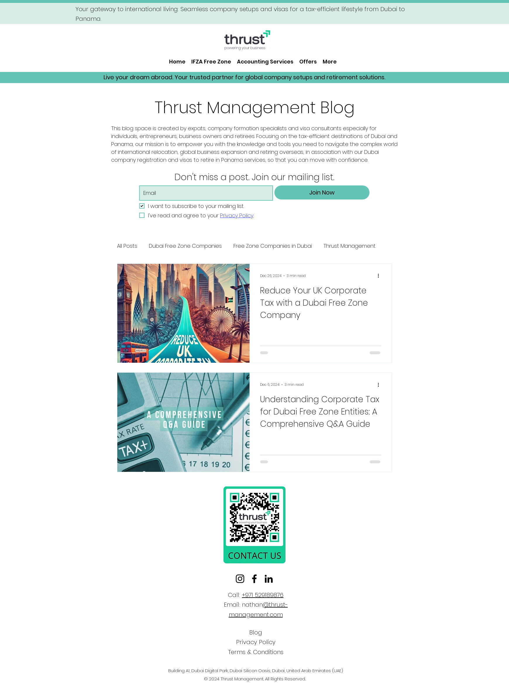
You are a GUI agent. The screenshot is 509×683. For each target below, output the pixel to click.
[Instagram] (240, 578)
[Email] (204, 193)
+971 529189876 (262, 595)
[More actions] (380, 275)
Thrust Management (350, 246)
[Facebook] (254, 578)
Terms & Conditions (255, 652)
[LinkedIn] (268, 578)
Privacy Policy (256, 642)
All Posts (127, 246)
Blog (255, 632)
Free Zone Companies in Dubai (272, 246)
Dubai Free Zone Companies (185, 246)
